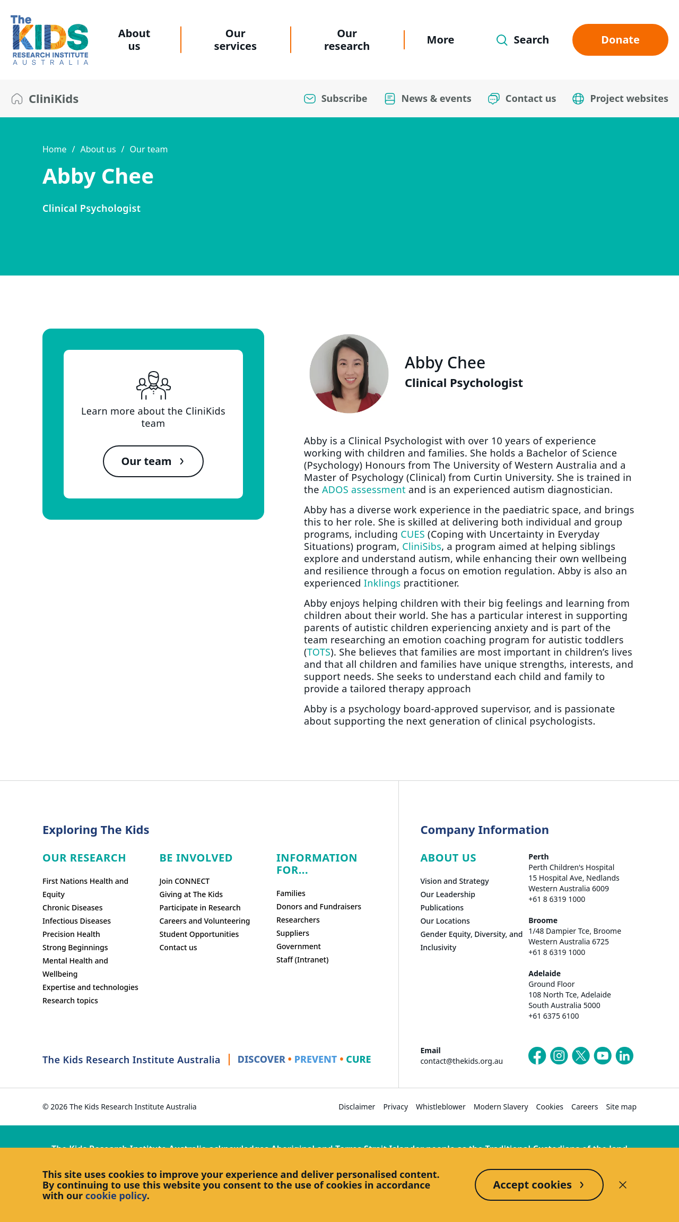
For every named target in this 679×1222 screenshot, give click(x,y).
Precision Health (71, 934)
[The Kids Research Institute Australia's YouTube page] (603, 1056)
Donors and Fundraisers (318, 906)
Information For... (317, 863)
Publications (442, 907)
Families (291, 893)
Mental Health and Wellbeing (75, 967)
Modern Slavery (501, 1106)
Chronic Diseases (72, 907)
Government (298, 946)
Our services (235, 39)
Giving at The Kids (191, 894)
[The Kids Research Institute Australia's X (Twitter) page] (581, 1056)
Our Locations (445, 921)
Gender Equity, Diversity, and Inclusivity (471, 940)
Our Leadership (447, 894)
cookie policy (116, 1195)
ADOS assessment (364, 489)
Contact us (178, 947)
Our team (149, 149)
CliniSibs (421, 546)
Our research (347, 39)
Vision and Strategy (454, 881)
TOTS (319, 652)
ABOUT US (448, 857)
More (441, 39)
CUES (413, 534)
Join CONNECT (184, 881)
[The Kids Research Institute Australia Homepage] (49, 40)
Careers (584, 1106)
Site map (621, 1106)
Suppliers (292, 933)
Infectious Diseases (76, 921)
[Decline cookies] (623, 1185)
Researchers (298, 920)
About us (134, 39)
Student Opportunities (199, 934)
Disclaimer (356, 1106)
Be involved (196, 857)
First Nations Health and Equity (85, 887)
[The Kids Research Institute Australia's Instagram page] (559, 1056)
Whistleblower (441, 1106)
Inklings (382, 582)
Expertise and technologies (90, 987)
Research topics (70, 1000)
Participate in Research (199, 907)
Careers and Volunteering (204, 921)
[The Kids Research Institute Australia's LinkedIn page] (624, 1056)
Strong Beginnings (75, 947)
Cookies (549, 1106)
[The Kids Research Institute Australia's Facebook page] (537, 1056)
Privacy (395, 1106)
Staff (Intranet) (302, 959)
